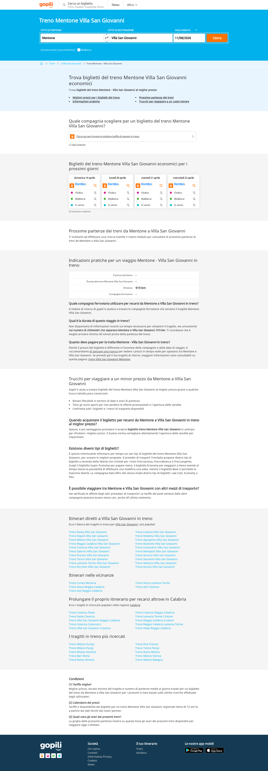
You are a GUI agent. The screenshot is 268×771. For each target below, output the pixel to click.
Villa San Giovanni (126, 524)
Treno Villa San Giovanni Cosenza (89, 628)
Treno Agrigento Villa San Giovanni (157, 540)
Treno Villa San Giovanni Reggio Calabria (94, 620)
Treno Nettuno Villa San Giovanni (156, 563)
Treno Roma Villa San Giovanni (88, 532)
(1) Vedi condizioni (77, 144)
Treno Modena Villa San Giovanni (156, 536)
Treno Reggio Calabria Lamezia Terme (159, 624)
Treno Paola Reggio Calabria (153, 628)
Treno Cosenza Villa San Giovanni (89, 547)
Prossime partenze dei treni (156, 97)
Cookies (92, 760)
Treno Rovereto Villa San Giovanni (156, 543)
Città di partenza (51, 30)
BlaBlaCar (84, 50)
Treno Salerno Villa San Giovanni (89, 551)
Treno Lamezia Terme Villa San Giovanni (94, 563)
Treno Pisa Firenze (146, 644)
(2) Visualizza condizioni (80, 211)
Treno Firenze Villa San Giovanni (89, 555)
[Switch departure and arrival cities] (106, 38)
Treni (52, 63)
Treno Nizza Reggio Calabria (86, 587)
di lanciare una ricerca (104, 351)
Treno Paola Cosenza (82, 616)
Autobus (141, 752)
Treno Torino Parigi (147, 648)
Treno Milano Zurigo (81, 644)
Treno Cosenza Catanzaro (85, 624)
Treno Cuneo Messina (82, 583)
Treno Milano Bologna (149, 659)
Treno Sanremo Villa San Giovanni (156, 559)
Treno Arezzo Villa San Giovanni (155, 566)
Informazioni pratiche (86, 101)
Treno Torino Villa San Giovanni (88, 559)
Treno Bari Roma (79, 656)
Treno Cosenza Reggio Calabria (154, 612)
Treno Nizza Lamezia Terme (152, 583)
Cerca (217, 38)
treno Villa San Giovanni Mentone (109, 359)
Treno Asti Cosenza (147, 587)
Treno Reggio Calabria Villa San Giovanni (94, 543)
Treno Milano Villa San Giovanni (89, 540)
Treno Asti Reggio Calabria (85, 590)
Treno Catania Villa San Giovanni (155, 532)
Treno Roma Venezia (81, 659)
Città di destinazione (121, 30)
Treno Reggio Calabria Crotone (154, 620)
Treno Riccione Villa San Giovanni (89, 566)
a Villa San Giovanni (71, 63)
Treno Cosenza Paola (82, 612)
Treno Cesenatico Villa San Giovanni (157, 547)
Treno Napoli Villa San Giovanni (88, 536)
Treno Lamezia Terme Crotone (154, 616)
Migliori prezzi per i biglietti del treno (96, 97)
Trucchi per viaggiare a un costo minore (164, 101)
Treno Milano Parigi (81, 648)
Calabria (135, 605)
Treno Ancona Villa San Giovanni (155, 555)
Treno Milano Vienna (148, 656)
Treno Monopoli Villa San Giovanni (156, 551)
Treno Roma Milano (147, 652)
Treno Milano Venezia (82, 652)
